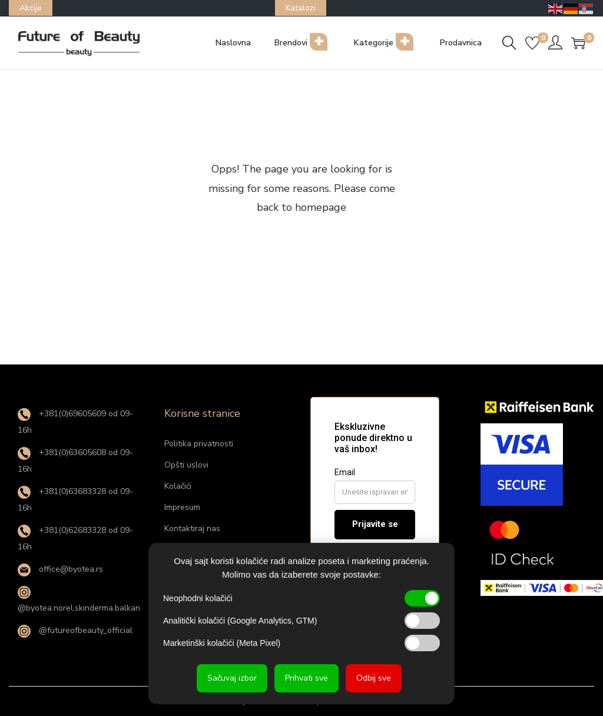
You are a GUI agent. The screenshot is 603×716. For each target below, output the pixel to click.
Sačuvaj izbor (232, 678)
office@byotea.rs (60, 569)
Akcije (30, 8)
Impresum (182, 507)
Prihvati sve (306, 678)
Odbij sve (373, 678)
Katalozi (301, 8)
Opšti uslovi (186, 464)
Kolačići (177, 486)
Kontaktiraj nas (192, 528)
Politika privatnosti (198, 443)
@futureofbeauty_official (75, 630)
